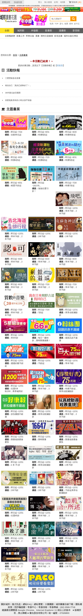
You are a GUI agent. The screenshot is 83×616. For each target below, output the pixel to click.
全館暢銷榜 (10, 36)
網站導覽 (38, 604)
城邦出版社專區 (71, 36)
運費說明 (6, 2)
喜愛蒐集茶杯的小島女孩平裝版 (18, 100)
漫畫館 (62, 30)
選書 (37, 36)
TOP (57, 24)
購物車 (76, 2)
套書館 (48, 30)
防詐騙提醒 (19, 607)
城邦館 (20, 30)
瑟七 (61, 24)
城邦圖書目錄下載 (64, 604)
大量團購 (49, 604)
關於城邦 (5, 604)
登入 (40, 2)
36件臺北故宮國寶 (12, 93)
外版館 (34, 30)
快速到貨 (18, 2)
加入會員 (48, 2)
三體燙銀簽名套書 (12, 78)
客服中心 (32, 607)
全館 (7, 30)
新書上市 (20, 36)
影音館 (76, 30)
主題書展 (23, 55)
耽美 (52, 24)
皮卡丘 (77, 24)
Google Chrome (26, 610)
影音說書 (58, 36)
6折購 (62, 2)
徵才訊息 (16, 604)
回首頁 (60, 65)
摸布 (71, 24)
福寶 (66, 24)
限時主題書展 (47, 36)
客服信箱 (42, 607)
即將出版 (30, 36)
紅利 (56, 2)
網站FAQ (27, 604)
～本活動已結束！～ (41, 61)
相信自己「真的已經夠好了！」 (18, 85)
